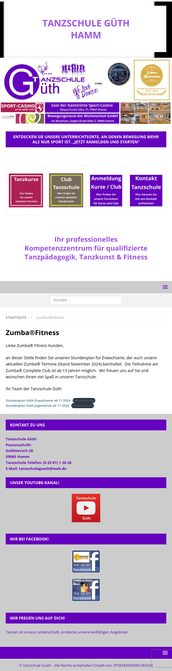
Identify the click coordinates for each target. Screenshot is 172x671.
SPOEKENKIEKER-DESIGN (133, 665)
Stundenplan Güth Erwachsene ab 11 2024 (38, 400)
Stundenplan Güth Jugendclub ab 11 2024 (37, 405)
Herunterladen (84, 400)
